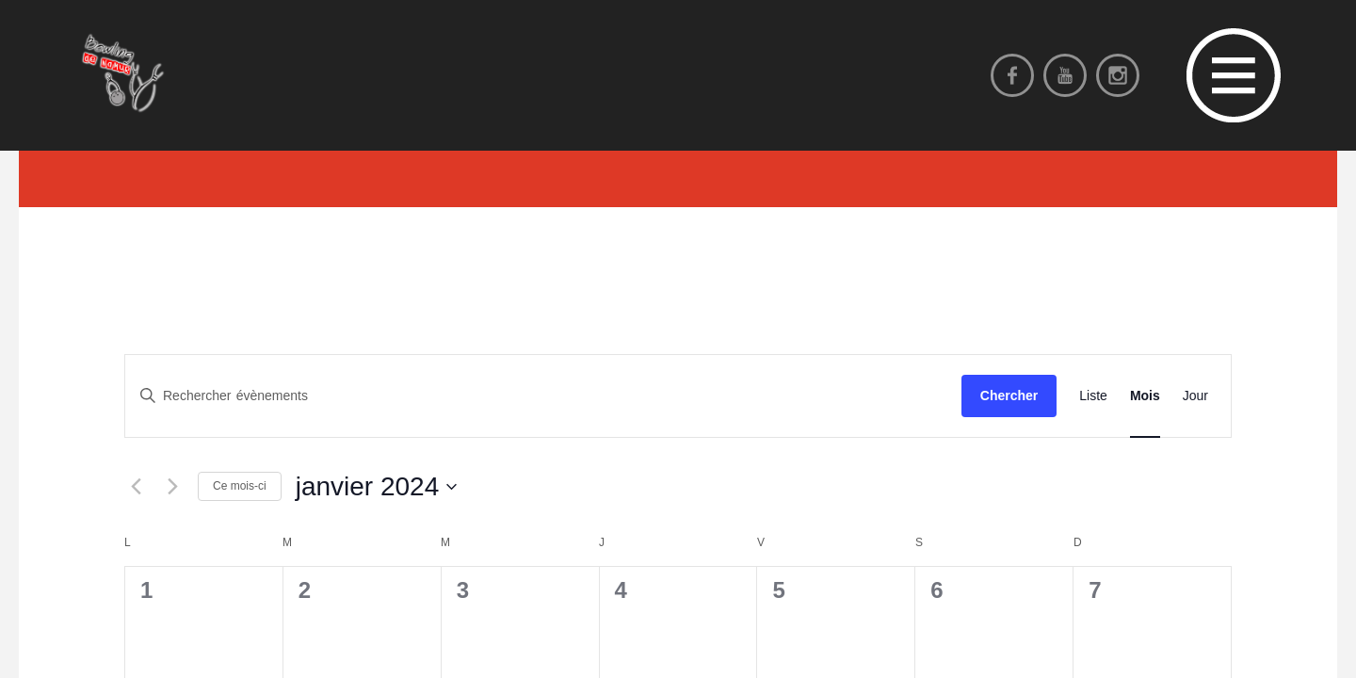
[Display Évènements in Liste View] (1093, 396)
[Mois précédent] (135, 487)
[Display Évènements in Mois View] (1145, 396)
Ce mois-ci (239, 485)
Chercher (1009, 395)
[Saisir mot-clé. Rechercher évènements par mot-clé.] (543, 396)
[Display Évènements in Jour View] (1195, 396)
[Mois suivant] (172, 487)
